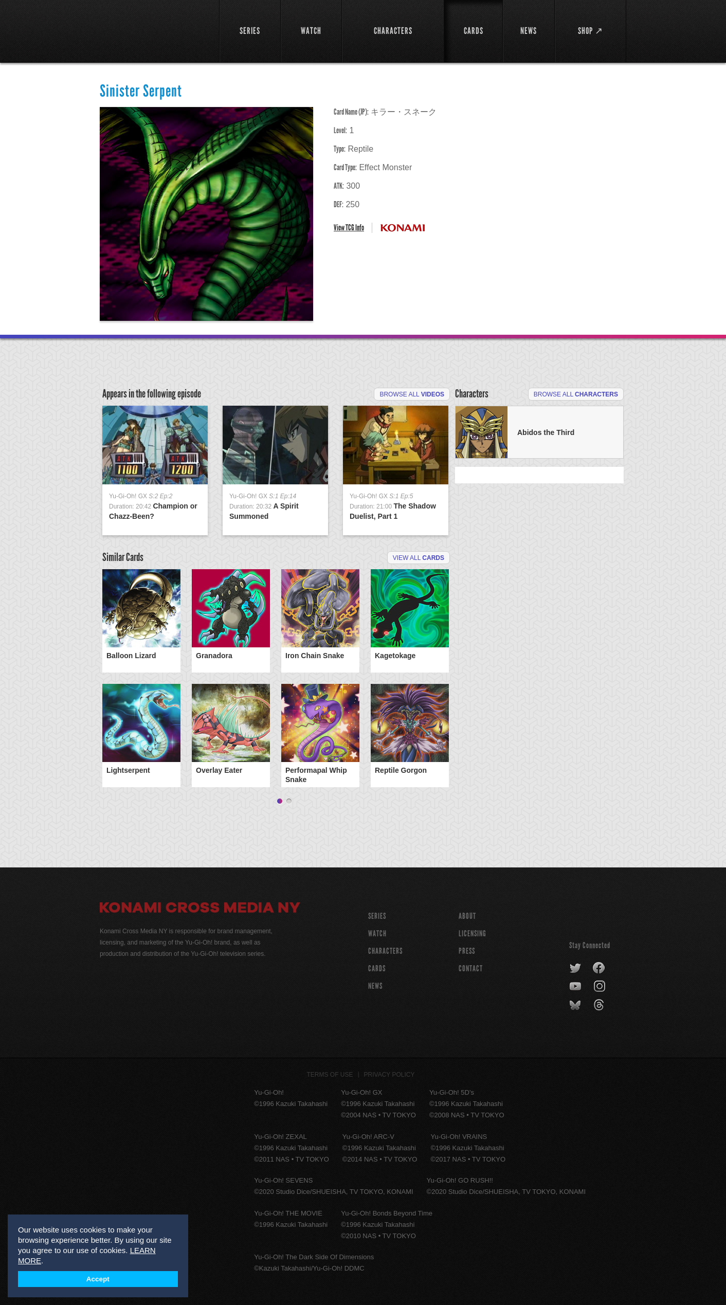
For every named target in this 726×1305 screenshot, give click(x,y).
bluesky (576, 1005)
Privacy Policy (389, 1074)
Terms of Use (330, 1074)
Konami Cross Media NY (200, 909)
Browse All (411, 394)
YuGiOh (153, 29)
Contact (471, 968)
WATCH (377, 933)
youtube (576, 987)
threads (600, 1005)
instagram (600, 987)
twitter (575, 968)
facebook (599, 968)
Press (467, 951)
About (467, 916)
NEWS (375, 986)
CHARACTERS (385, 951)
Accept (98, 1279)
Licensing (472, 933)
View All (418, 557)
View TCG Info (349, 227)
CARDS (377, 968)
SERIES (377, 916)
